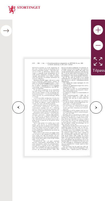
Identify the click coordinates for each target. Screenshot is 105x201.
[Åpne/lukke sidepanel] (6, 30)
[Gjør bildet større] (98, 30)
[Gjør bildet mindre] (98, 45)
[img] (24, 9)
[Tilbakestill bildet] (98, 61)
